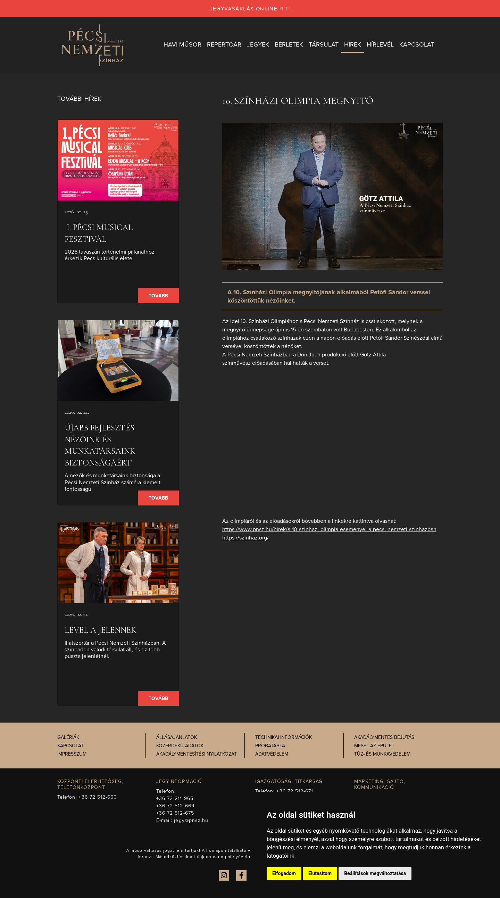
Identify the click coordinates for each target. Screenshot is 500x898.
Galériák (68, 738)
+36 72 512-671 (294, 791)
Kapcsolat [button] (416, 45)
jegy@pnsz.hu (191, 820)
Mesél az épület (374, 746)
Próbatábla (270, 746)
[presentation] (118, 160)
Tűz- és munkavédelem (382, 754)
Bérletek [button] (289, 45)
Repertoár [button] (224, 45)
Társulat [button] (324, 45)
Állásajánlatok (176, 738)
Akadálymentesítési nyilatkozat (196, 754)
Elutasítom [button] (320, 873)
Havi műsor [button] (182, 45)
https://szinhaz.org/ (245, 537)
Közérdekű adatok (179, 746)
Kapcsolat (70, 746)
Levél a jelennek (100, 630)
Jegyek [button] (258, 45)
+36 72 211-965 (174, 798)
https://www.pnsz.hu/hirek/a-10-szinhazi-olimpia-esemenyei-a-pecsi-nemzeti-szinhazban (329, 529)
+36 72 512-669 (175, 806)
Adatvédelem (271, 754)
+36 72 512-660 (97, 797)
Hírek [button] (352, 45)
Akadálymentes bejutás (384, 738)
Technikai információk (283, 738)
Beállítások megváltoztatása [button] (375, 873)
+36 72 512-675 (175, 813)
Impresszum (71, 754)
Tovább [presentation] (158, 296)
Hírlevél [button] (380, 45)
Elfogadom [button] (284, 873)
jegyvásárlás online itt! (250, 9)
